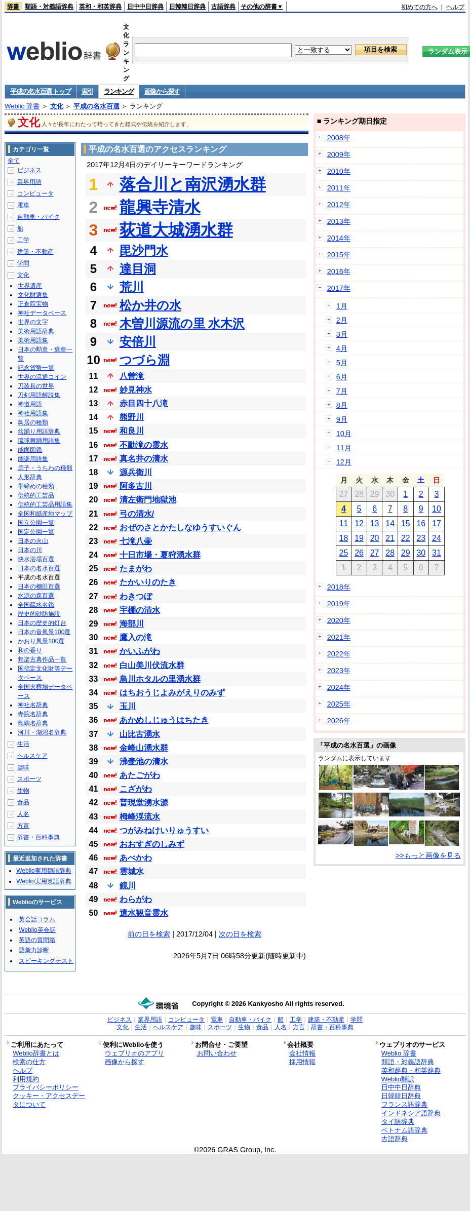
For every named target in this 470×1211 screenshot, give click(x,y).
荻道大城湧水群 (176, 230)
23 (420, 538)
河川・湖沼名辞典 (42, 732)
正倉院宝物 (33, 303)
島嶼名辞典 (33, 723)
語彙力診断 (34, 950)
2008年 (338, 138)
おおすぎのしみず (152, 844)
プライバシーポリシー (46, 1087)
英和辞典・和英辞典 (411, 1070)
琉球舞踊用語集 (39, 440)
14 (390, 523)
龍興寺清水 (160, 207)
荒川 (132, 287)
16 (420, 523)
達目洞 (138, 269)
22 (405, 538)
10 (436, 508)
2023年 (338, 671)
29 (405, 553)
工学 (23, 240)
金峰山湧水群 (144, 748)
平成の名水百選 (96, 106)
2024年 (338, 687)
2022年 (338, 654)
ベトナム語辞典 (404, 1130)
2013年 (338, 221)
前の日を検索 (149, 934)
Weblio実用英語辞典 (43, 881)
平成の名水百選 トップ (40, 91)
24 (436, 538)
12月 (343, 462)
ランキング (119, 91)
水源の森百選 (36, 595)
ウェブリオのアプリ (134, 1053)
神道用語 (30, 404)
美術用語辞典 (36, 331)
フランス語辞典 (404, 1104)
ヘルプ (455, 7)
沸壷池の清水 (144, 761)
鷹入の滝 (136, 637)
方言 (23, 825)
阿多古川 (136, 486)
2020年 (338, 620)
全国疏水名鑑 (36, 604)
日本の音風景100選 (44, 632)
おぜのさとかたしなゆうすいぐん (180, 527)
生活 (23, 744)
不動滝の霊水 (144, 445)
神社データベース (42, 313)
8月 (341, 405)
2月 (341, 320)
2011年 (338, 188)
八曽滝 (132, 376)
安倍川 (138, 341)
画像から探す (162, 91)
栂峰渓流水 (140, 816)
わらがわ (136, 899)
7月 (341, 391)
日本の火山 (33, 540)
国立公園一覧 (36, 522)
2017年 (338, 288)
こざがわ (136, 789)
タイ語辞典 (397, 1121)
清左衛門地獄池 (148, 499)
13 (374, 523)
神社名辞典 (33, 705)
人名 (23, 813)
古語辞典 (223, 7)
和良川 (132, 430)
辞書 (13, 7)
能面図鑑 (30, 449)
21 (390, 538)
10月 (343, 433)
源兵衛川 (136, 472)
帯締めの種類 (36, 486)
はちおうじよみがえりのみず (172, 692)
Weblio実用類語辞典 (43, 870)
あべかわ (136, 857)
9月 (341, 419)
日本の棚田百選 (39, 586)
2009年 (338, 154)
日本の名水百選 (39, 568)
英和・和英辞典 (100, 7)
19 (359, 538)
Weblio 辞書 (22, 106)
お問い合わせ (217, 1053)
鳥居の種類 (33, 422)
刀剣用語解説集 (39, 395)
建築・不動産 (35, 251)
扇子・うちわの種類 (45, 468)
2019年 (338, 604)
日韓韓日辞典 (187, 7)
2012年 (338, 205)
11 (343, 523)
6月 (341, 377)
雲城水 (132, 871)
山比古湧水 (140, 734)
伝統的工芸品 (36, 495)
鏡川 (128, 885)
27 (374, 553)
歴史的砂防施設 (39, 613)
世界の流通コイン (42, 376)
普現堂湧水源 (144, 802)
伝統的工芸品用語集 (45, 504)
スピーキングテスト (46, 960)
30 (420, 553)
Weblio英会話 (37, 929)
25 (343, 553)
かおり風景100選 (41, 641)
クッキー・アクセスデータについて (49, 1100)
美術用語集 (33, 340)
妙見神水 (136, 389)
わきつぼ (136, 596)
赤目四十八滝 (144, 403)
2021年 (338, 637)
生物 (23, 790)
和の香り (30, 650)
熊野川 (132, 417)
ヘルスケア (32, 755)
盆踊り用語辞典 (39, 431)
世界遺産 (30, 285)
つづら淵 (145, 360)
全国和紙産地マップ (45, 513)
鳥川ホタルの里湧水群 (160, 679)
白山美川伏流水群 (152, 665)
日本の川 (30, 550)
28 (390, 553)
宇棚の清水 (140, 610)
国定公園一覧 (36, 531)
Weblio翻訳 (397, 1079)
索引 (87, 91)
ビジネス (29, 170)
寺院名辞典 (33, 714)
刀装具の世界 (36, 385)
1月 (341, 306)
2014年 (338, 238)
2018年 (338, 587)
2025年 (338, 704)
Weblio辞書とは (36, 1053)
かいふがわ (140, 651)
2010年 (338, 171)
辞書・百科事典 (38, 837)
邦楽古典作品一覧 (42, 659)
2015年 (338, 255)
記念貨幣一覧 (36, 367)
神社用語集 (33, 413)
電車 (23, 205)
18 (343, 538)
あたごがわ (140, 775)
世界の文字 (33, 322)
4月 (341, 348)
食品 (23, 802)
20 (374, 538)
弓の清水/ (137, 514)
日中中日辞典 (145, 7)
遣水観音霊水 (144, 913)
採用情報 (302, 1062)
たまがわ (136, 568)
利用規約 (26, 1079)
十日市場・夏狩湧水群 (160, 555)
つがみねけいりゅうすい (164, 830)
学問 (23, 263)
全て (14, 161)
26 (359, 553)
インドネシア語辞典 (411, 1113)
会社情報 (302, 1053)
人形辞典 (30, 477)
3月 (341, 334)
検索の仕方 (29, 1062)
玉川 (128, 706)
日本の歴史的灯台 (42, 623)
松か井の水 (150, 305)
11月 (343, 448)
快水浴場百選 (36, 559)
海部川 (132, 623)
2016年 (338, 271)
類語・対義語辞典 (49, 7)
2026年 (338, 721)
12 (359, 523)
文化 (56, 106)
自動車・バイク (38, 216)
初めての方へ (419, 7)
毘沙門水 (144, 250)
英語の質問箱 (37, 940)
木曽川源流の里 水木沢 (182, 323)
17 (436, 523)
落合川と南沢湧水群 (193, 184)
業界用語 (29, 181)
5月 (341, 363)
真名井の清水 (144, 458)
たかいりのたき (148, 582)
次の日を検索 (240, 934)
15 (405, 523)
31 (436, 553)
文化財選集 (33, 294)
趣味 (23, 767)
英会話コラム (37, 919)
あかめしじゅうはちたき (164, 720)
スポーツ (29, 779)
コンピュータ (35, 193)
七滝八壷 (136, 541)
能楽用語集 (33, 458)
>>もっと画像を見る (428, 855)
